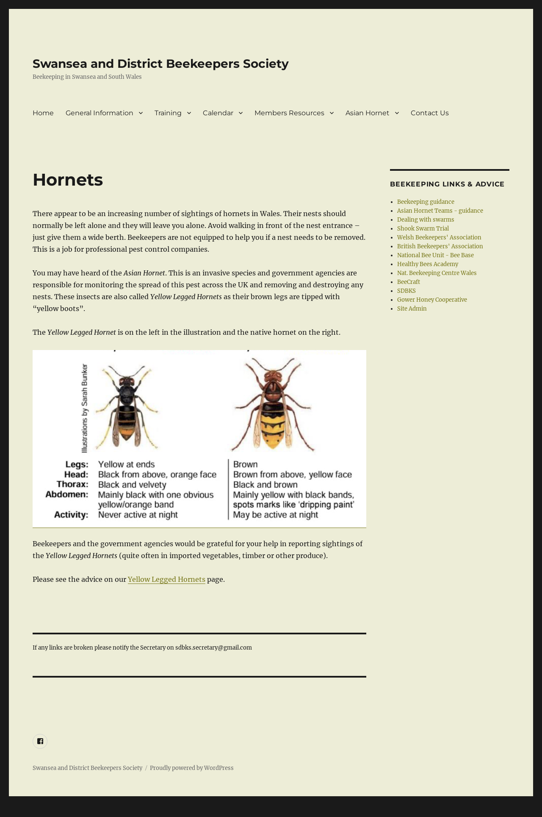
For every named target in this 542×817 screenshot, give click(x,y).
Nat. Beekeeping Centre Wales (437, 273)
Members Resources (289, 113)
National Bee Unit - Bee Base (435, 255)
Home (43, 113)
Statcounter (20, 811)
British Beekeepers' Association (440, 246)
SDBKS (406, 291)
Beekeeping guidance (425, 202)
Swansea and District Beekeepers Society (161, 63)
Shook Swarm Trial (423, 228)
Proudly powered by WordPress (192, 768)
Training (168, 113)
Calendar (218, 113)
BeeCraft (408, 282)
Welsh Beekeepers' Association (439, 237)
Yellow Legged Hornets (166, 579)
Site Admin (412, 308)
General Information (99, 113)
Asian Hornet (368, 113)
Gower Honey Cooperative (432, 299)
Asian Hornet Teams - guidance (440, 210)
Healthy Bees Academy (427, 264)
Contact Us (430, 113)
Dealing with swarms (425, 219)
